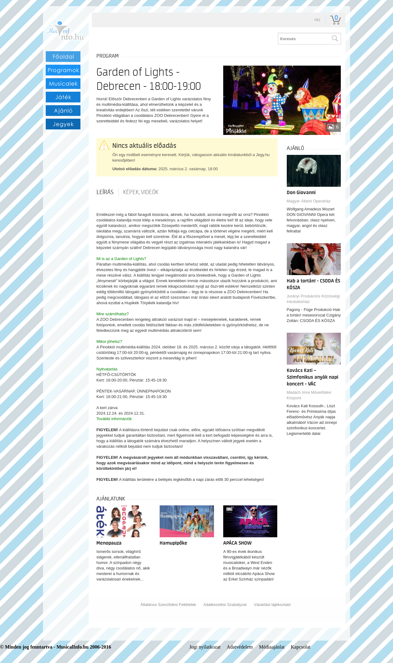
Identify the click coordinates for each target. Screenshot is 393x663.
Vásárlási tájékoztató (272, 604)
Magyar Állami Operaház (309, 201)
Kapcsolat (300, 647)
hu (317, 19)
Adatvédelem (240, 647)
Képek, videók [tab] (140, 192)
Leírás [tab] (105, 192)
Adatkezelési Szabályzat (225, 604)
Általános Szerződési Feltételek (168, 604)
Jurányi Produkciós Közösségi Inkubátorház (313, 299)
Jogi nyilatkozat (204, 647)
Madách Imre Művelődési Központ (309, 395)
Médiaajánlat (272, 647)
